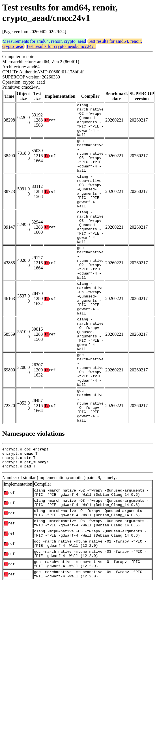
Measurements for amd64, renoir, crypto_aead (44, 41)
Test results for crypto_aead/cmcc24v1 (61, 46)
